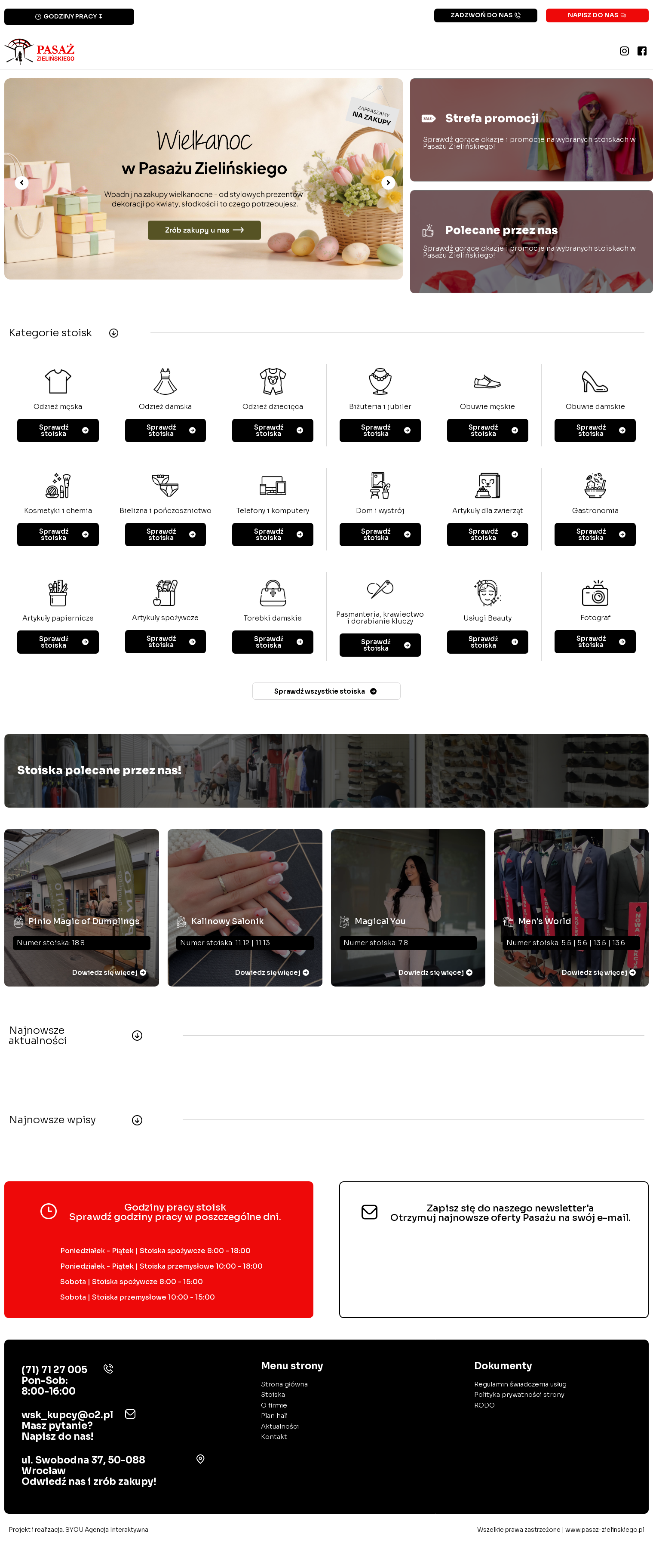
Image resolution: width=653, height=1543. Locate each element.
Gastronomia (595, 511)
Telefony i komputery (272, 511)
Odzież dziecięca (272, 407)
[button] (22, 183)
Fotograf (595, 618)
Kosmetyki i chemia (58, 511)
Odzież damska (165, 407)
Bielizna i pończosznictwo (166, 511)
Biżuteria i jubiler (380, 407)
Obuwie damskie (595, 407)
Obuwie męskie (487, 407)
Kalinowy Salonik (227, 918)
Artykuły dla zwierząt (487, 511)
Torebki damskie (273, 618)
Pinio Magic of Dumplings (84, 918)
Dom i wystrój (380, 511)
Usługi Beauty (487, 618)
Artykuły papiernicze (58, 618)
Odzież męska (58, 407)
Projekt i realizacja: (78, 1531)
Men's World (544, 918)
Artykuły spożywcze (165, 618)
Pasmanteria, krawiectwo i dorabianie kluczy (380, 619)
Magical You (380, 918)
